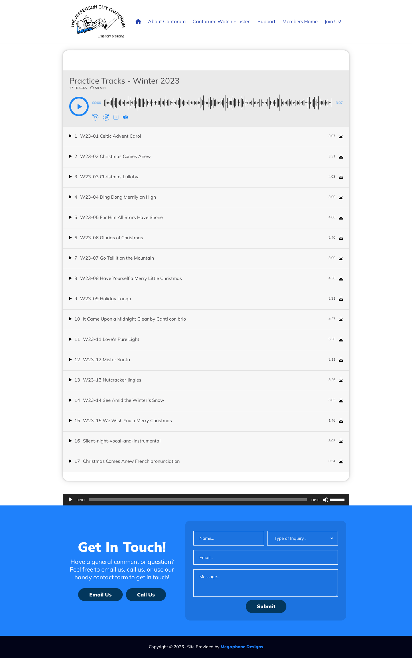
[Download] (341, 136)
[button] (79, 106)
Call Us (146, 594)
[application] (206, 499)
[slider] (198, 499)
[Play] (70, 500)
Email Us (100, 594)
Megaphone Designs (242, 646)
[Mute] (325, 500)
